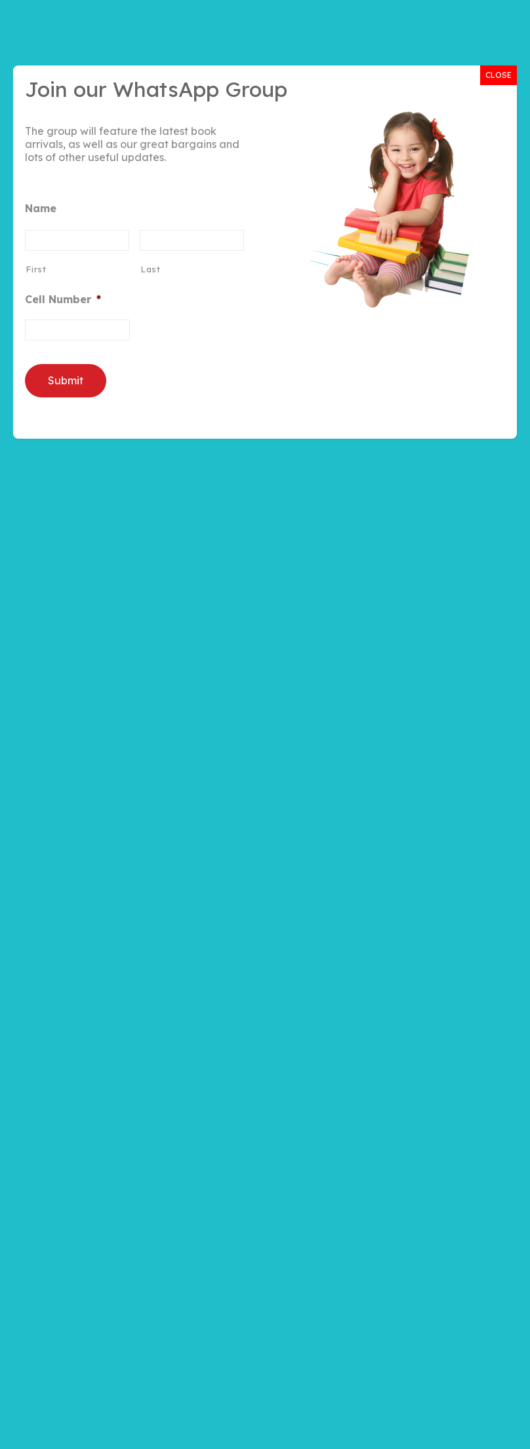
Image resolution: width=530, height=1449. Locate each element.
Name (40, 208)
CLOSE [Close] (498, 75)
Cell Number (63, 299)
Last (150, 269)
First (36, 269)
